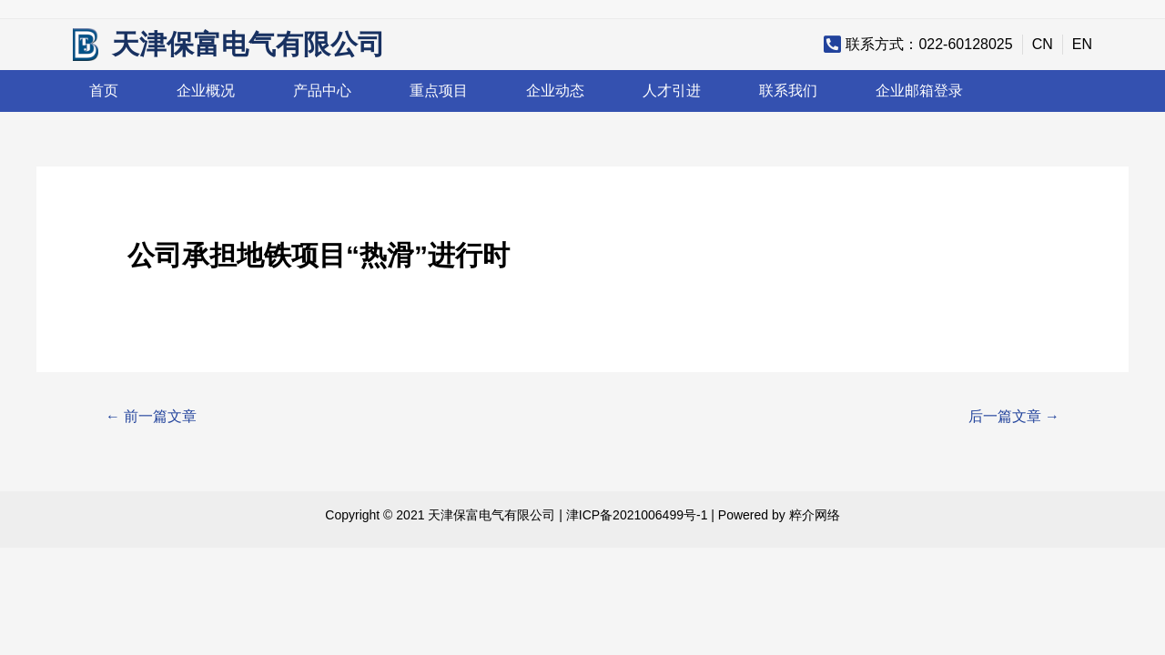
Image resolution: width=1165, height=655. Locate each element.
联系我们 (788, 90)
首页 (103, 90)
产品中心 (322, 90)
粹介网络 (814, 515)
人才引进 (672, 90)
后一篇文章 (1013, 416)
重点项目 (439, 90)
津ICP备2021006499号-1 (637, 515)
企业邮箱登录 (919, 90)
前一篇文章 (151, 416)
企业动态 (555, 90)
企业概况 (206, 90)
